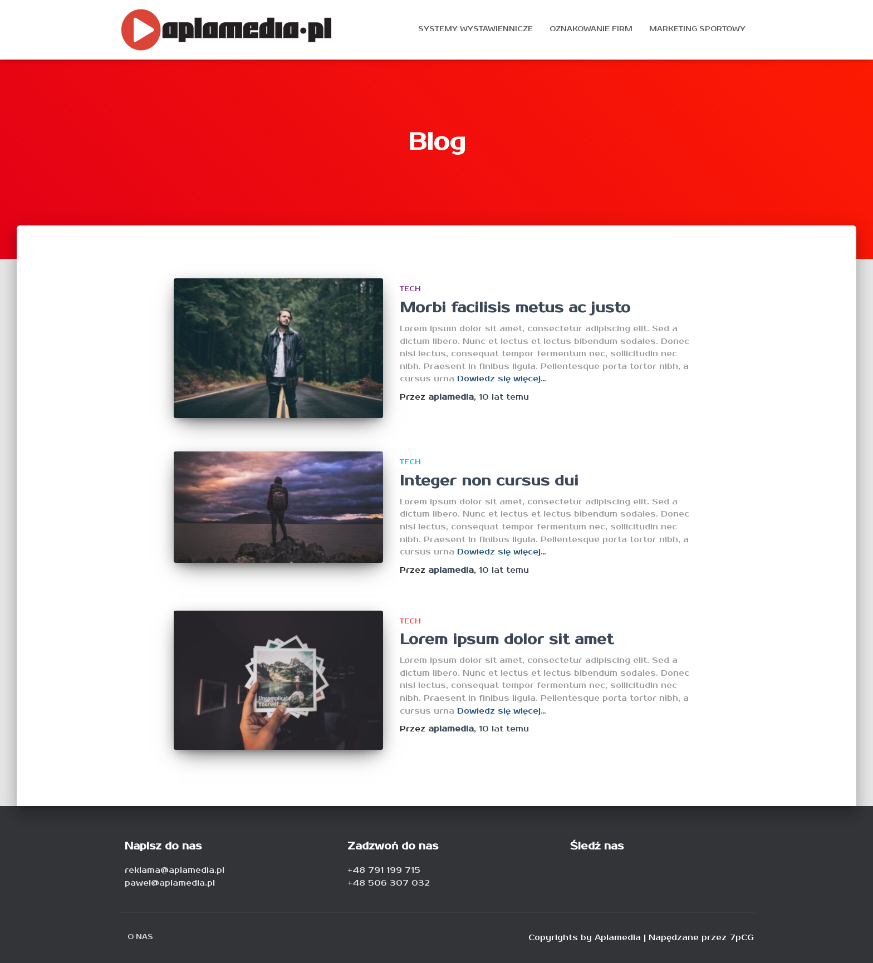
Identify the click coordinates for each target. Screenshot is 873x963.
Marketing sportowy (697, 29)
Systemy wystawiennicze (475, 29)
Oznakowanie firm (591, 29)
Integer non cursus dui (489, 480)
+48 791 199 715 (383, 870)
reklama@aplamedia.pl (174, 870)
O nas (140, 937)
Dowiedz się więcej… (501, 379)
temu (504, 397)
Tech (410, 289)
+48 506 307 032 (388, 883)
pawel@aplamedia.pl (170, 883)
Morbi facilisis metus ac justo (515, 307)
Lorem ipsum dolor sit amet (507, 639)
